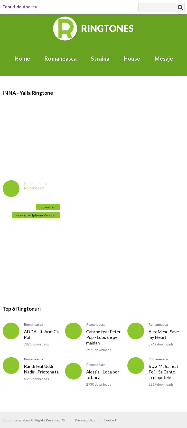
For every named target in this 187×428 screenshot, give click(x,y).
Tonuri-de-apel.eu (16, 420)
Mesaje (164, 58)
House (132, 58)
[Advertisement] (43, 258)
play (11, 188)
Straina (100, 58)
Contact (110, 420)
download (47, 207)
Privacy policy (85, 420)
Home (22, 58)
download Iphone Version (35, 215)
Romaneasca (60, 58)
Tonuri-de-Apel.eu (19, 6)
